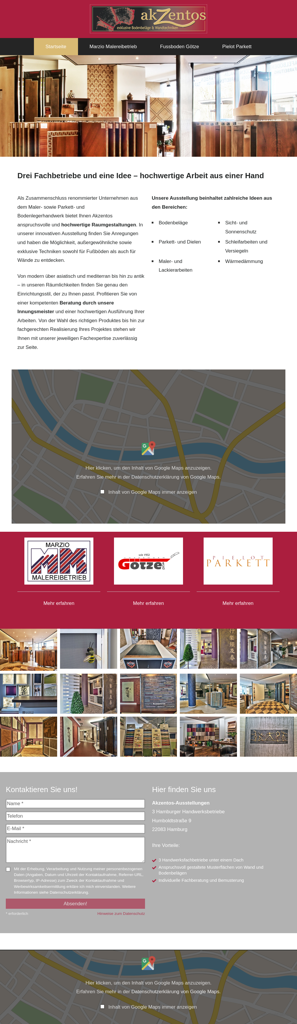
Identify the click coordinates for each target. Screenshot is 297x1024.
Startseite (56, 46)
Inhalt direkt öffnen (274, 1014)
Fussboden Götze (179, 46)
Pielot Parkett (236, 46)
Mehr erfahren (59, 603)
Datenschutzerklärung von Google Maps (175, 477)
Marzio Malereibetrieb (113, 46)
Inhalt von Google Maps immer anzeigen (152, 492)
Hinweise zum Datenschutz (121, 913)
